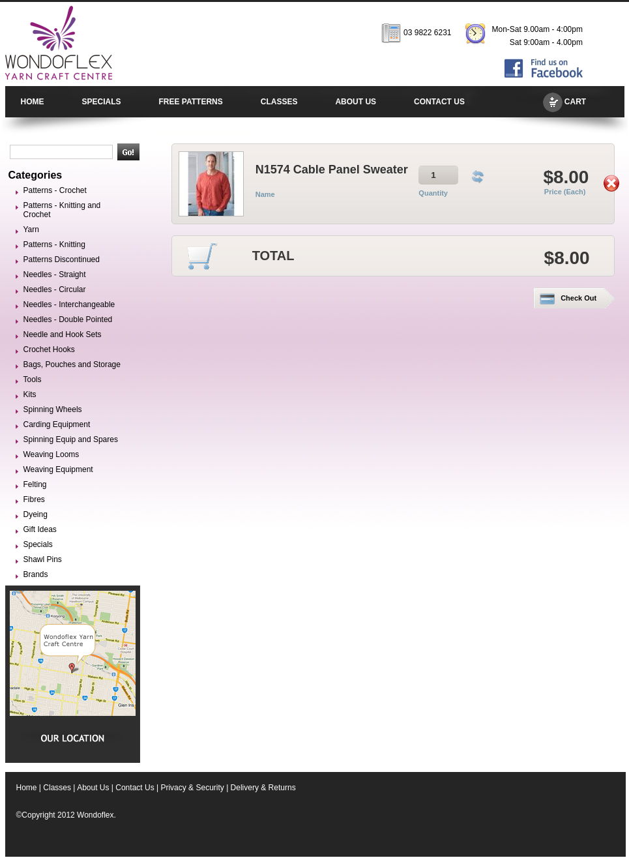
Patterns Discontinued (61, 259)
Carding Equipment (57, 424)
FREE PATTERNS (191, 101)
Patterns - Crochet (55, 190)
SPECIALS (101, 101)
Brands (35, 574)
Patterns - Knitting (54, 244)
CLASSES (279, 101)
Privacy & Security (192, 787)
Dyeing (35, 514)
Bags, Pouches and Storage (72, 364)
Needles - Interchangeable (69, 304)
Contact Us (134, 787)
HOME (32, 101)
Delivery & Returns (263, 787)
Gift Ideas (40, 529)
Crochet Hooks (49, 349)
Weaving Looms (51, 454)
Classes (57, 787)
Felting (35, 484)
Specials (38, 544)
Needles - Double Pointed (68, 319)
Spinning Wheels (52, 409)
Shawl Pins (42, 559)
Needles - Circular (54, 289)
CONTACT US (439, 101)
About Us (93, 787)
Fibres (34, 499)
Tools (32, 379)
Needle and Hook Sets (62, 334)
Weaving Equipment (58, 469)
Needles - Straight (54, 274)
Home (26, 787)
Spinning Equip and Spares (70, 439)
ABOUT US (355, 101)
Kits (30, 394)
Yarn (31, 229)
